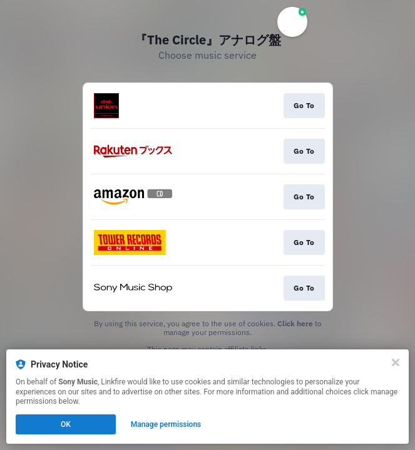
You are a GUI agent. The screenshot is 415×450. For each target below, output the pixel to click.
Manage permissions (166, 424)
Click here (295, 323)
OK (66, 424)
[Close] (396, 362)
